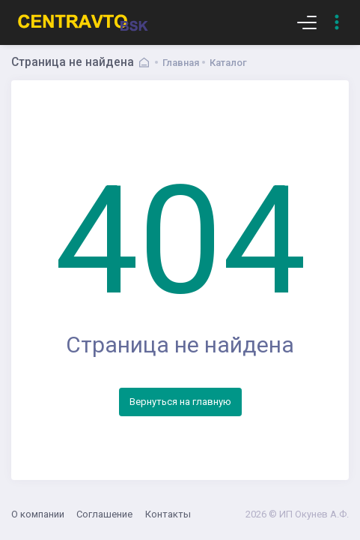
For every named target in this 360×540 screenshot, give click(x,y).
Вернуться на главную (180, 401)
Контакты (168, 514)
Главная (180, 62)
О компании (37, 514)
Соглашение (104, 514)
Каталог (228, 62)
